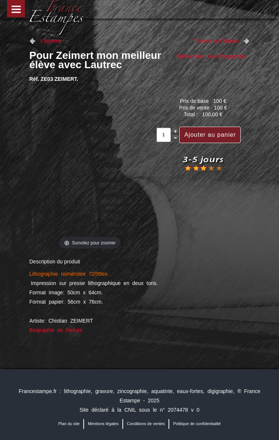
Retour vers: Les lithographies (212, 56)
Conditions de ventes (146, 423)
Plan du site (69, 423)
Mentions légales (103, 423)
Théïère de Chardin (216, 41)
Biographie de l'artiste (55, 330)
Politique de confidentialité (197, 423)
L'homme (51, 41)
